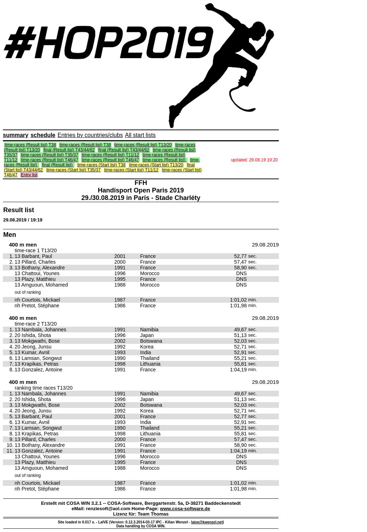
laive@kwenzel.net (207, 522)
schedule (42, 135)
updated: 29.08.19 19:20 (254, 159)
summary (15, 135)
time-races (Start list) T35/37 (74, 169)
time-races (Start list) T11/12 (131, 169)
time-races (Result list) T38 (30, 144)
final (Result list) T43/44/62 (69, 149)
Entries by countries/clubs (90, 135)
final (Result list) (58, 164)
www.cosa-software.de (185, 508)
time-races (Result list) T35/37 (49, 154)
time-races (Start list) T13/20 (156, 164)
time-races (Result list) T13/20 (143, 144)
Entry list (29, 174)
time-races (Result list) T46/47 (49, 159)
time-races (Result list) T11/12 (110, 154)
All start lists (140, 135)
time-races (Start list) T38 (101, 164)
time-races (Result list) (165, 159)
